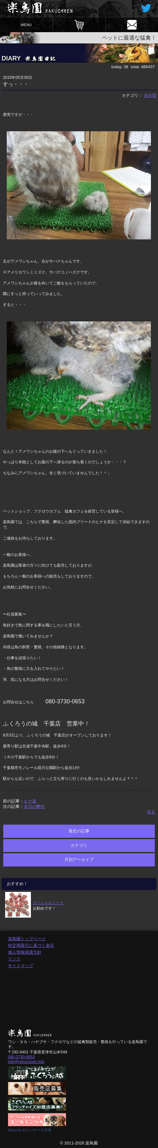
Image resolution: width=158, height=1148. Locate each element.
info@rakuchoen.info (26, 1062)
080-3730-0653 (21, 1057)
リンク (14, 959)
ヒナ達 (30, 801)
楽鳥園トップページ (27, 938)
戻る (151, 812)
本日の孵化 (34, 806)
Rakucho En (17, 1130)
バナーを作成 (40, 1130)
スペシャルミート (48, 903)
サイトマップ (20, 965)
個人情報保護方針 (25, 952)
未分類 (150, 95)
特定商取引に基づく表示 (31, 945)
